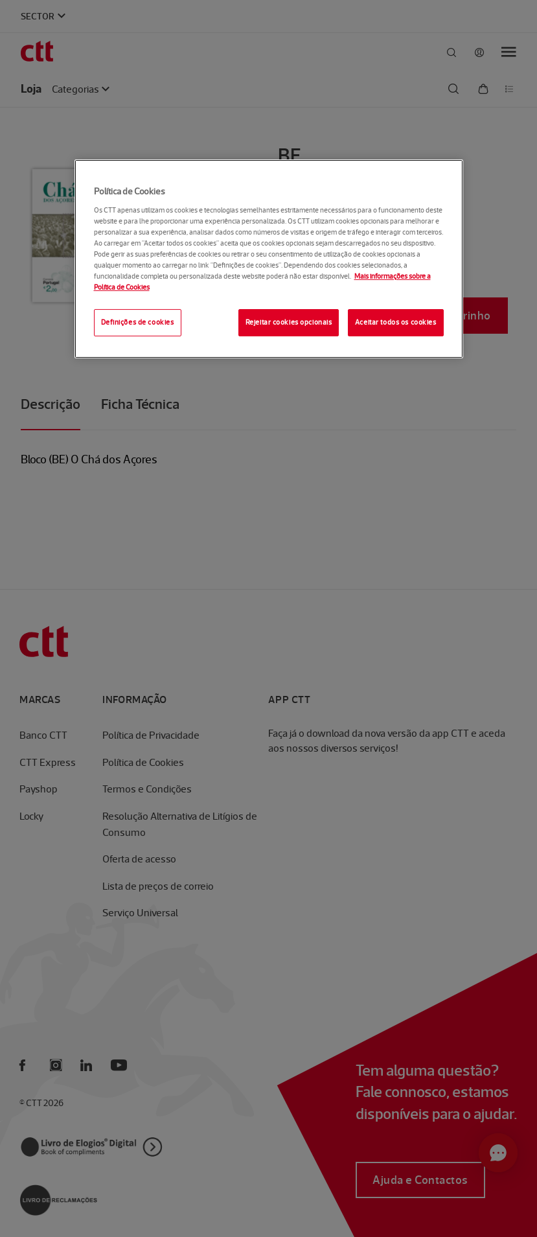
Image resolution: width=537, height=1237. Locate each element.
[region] (268, 258)
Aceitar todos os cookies (396, 322)
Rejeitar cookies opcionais (289, 322)
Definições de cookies (137, 322)
